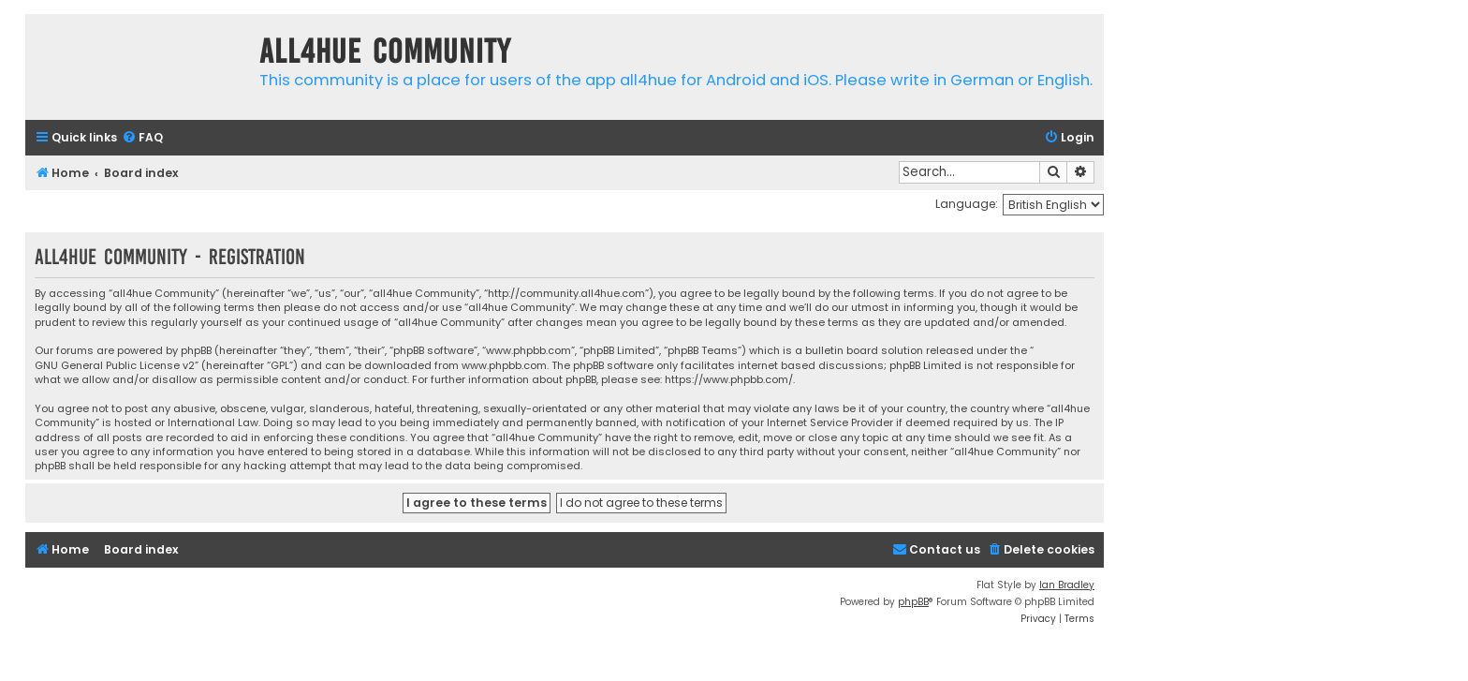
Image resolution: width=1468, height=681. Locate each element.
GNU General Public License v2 (115, 366)
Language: (966, 204)
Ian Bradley (1066, 585)
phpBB (913, 602)
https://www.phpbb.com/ (729, 380)
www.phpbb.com (504, 366)
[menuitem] (142, 138)
